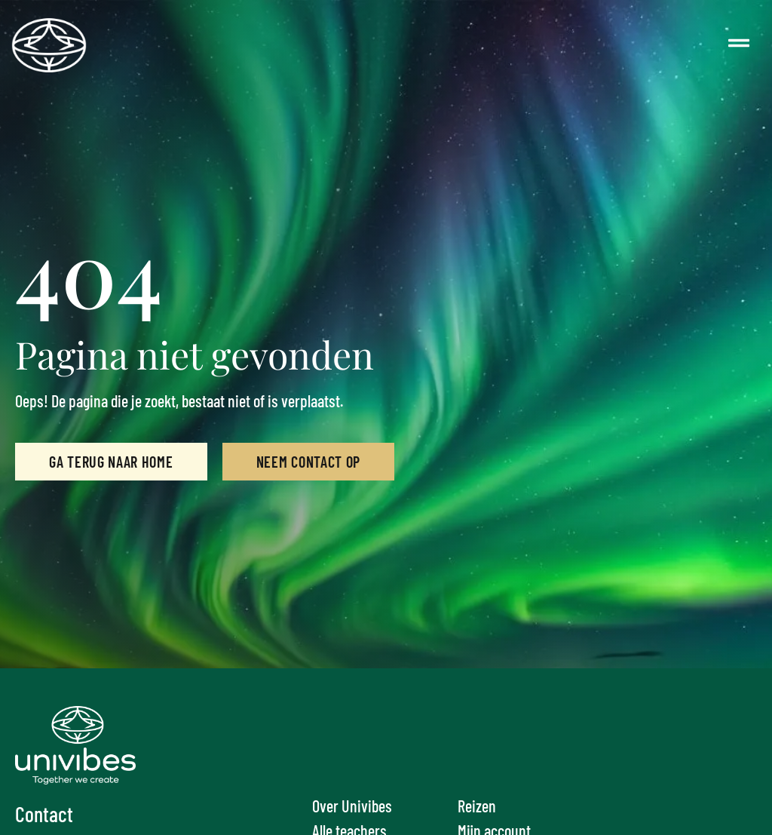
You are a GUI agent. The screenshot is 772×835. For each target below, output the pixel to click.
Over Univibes (352, 805)
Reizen (477, 805)
